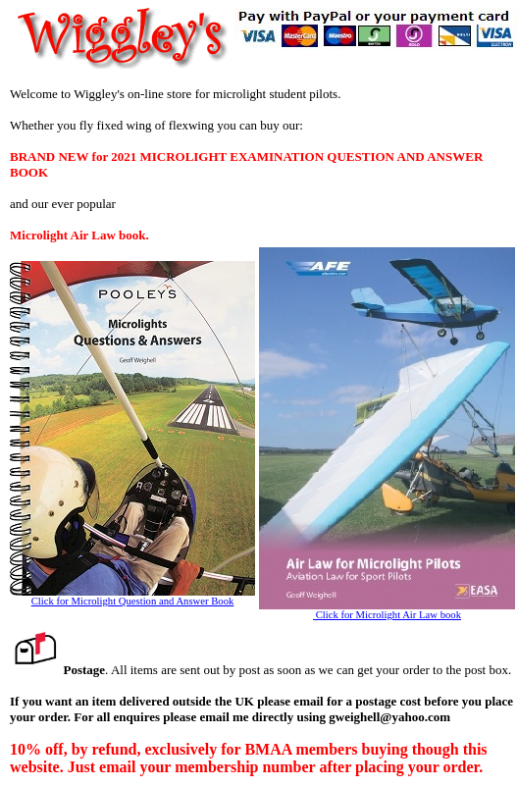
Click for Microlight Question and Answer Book (132, 601)
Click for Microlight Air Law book (387, 610)
